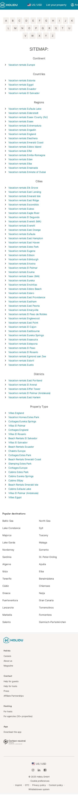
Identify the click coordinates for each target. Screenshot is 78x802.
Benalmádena (46, 578)
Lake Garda (8, 542)
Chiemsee (44, 585)
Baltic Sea (7, 520)
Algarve (6, 564)
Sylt (41, 528)
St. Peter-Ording (48, 556)
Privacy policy (39, 785)
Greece (6, 593)
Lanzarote (8, 607)
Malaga (43, 542)
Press (6, 691)
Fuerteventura (10, 600)
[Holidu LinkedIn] (39, 770)
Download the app (12, 732)
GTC (27, 785)
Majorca (6, 535)
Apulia (42, 564)
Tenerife (6, 578)
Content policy (56, 785)
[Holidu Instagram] (33, 770)
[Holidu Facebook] (45, 770)
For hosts (8, 711)
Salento (6, 622)
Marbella (7, 614)
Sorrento (44, 549)
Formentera (45, 614)
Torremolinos (46, 607)
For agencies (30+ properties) (18, 716)
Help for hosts (10, 686)
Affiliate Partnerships (14, 695)
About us (8, 661)
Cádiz (5, 585)
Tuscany (43, 535)
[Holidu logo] (13, 5)
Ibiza (5, 571)
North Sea (44, 520)
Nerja (42, 593)
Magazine (8, 665)
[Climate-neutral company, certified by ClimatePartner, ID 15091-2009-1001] (15, 741)
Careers (7, 656)
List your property (56, 4)
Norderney (8, 549)
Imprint (18, 785)
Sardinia (6, 556)
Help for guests (11, 681)
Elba (41, 571)
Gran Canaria (46, 600)
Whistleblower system (39, 789)
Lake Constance (11, 528)
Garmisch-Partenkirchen (52, 622)
